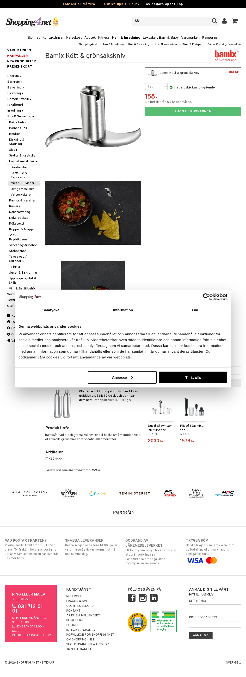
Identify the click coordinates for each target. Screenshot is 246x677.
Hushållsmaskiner (165, 44)
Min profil (74, 596)
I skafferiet (15, 105)
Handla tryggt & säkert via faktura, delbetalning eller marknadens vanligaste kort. (213, 550)
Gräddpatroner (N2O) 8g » (111, 400)
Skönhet (33, 38)
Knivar (15, 206)
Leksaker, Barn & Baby (161, 38)
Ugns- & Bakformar (23, 273)
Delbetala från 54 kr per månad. (168, 102)
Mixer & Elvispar (192, 44)
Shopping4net (88, 44)
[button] (235, 21)
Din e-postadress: (203, 618)
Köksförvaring (19, 212)
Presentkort (19, 67)
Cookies (72, 625)
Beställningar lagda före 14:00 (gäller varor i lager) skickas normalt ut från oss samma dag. (92, 547)
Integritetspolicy (81, 630)
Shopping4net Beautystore (88, 644)
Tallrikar (16, 267)
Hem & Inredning (126, 38)
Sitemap (48, 663)
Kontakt (73, 611)
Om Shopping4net (80, 640)
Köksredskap (19, 218)
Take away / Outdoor (18, 259)
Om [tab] (195, 310)
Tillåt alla (193, 377)
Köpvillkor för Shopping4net (90, 635)
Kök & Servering (138, 44)
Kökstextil (17, 224)
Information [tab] (123, 310)
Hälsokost (74, 38)
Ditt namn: (197, 601)
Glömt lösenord (80, 606)
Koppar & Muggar (22, 229)
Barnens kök (18, 128)
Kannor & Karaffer (22, 201)
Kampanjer (210, 38)
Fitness (104, 38)
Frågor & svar (78, 601)
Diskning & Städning (17, 142)
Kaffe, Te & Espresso (19, 175)
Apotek (90, 38)
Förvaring (15, 93)
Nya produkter (21, 61)
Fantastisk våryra (79, 4)
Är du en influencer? (83, 616)
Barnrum (15, 82)
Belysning (16, 88)
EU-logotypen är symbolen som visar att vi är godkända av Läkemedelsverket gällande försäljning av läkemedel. (153, 551)
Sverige (233, 663)
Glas (13, 150)
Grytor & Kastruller (23, 156)
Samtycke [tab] (51, 310)
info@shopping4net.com (31, 635)
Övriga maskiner (22, 189)
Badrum (14, 76)
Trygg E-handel (79, 649)
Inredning (15, 111)
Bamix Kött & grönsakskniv (224, 44)
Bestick (14, 134)
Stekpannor (17, 251)
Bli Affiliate (75, 620)
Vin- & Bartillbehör (22, 289)
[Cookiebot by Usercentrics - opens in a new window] (206, 297)
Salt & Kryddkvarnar (19, 237)
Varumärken (190, 38)
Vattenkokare (21, 195)
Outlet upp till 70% (121, 4)
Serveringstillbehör (23, 245)
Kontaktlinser (53, 38)
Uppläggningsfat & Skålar (23, 280)
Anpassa (122, 377)
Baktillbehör (18, 122)
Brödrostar (19, 167)
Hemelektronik (19, 99)
